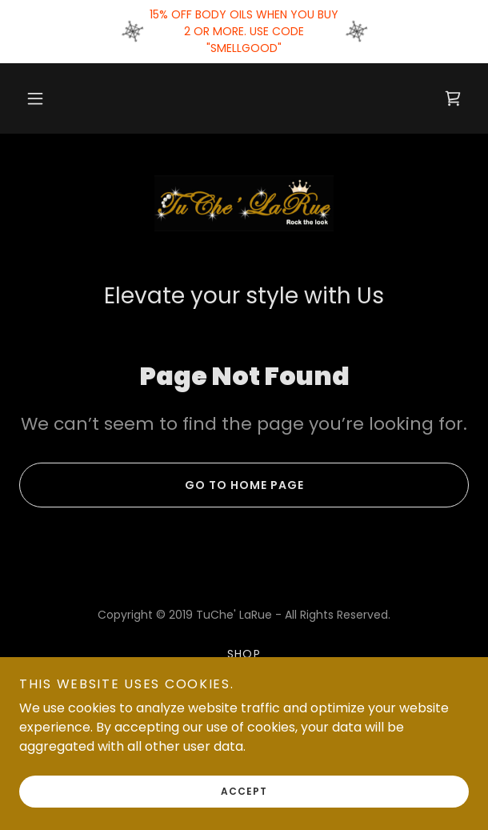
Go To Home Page (161, 485)
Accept (244, 791)
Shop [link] (244, 654)
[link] (453, 98)
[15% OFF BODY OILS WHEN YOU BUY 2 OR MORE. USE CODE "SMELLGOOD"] (244, 31)
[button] (35, 98)
